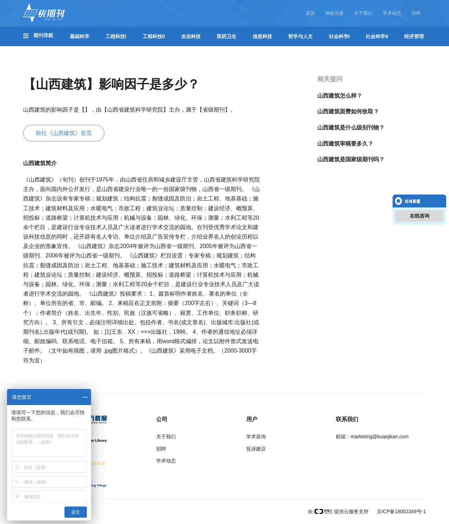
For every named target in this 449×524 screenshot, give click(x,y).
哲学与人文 (300, 36)
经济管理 (414, 36)
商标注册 (334, 13)
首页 (310, 13)
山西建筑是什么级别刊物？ (351, 127)
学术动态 (392, 13)
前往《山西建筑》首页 (64, 133)
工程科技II (154, 36)
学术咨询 (256, 436)
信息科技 (262, 36)
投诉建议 (256, 449)
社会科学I (339, 36)
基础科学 (79, 36)
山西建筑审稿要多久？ (345, 144)
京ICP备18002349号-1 (400, 511)
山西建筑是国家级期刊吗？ (351, 159)
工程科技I (115, 36)
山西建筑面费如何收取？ (348, 111)
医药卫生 (226, 36)
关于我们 (363, 13)
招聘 (416, 13)
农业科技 (191, 36)
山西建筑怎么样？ (339, 96)
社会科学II (377, 36)
